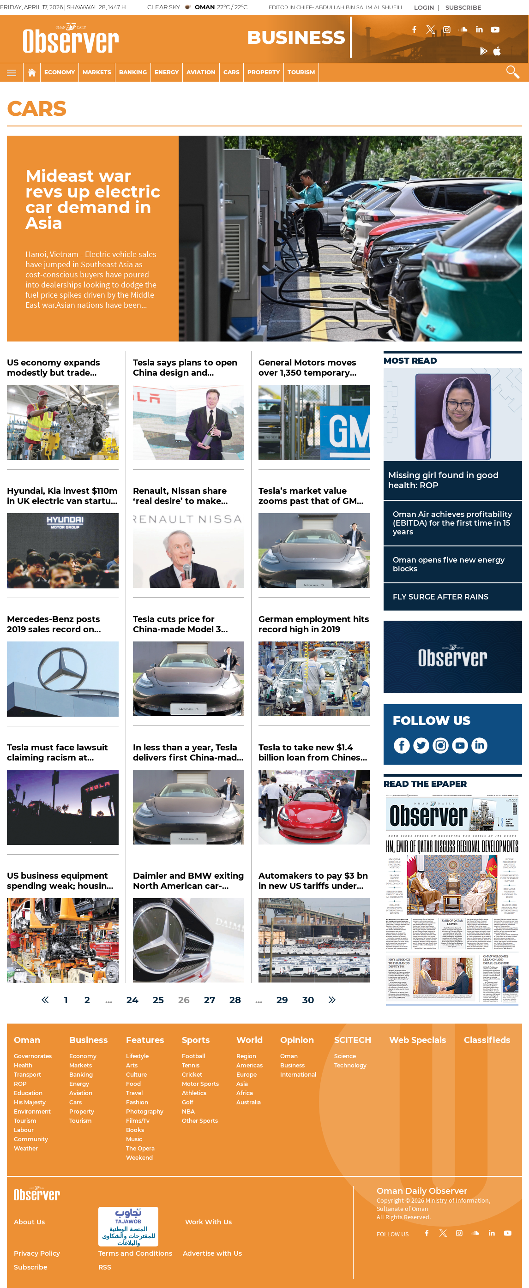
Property (263, 72)
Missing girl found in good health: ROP (443, 480)
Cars (231, 72)
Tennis (190, 1065)
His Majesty (30, 1102)
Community (31, 1139)
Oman (289, 1056)
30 (308, 1000)
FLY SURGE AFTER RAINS (440, 597)
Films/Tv (138, 1120)
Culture (136, 1074)
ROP (20, 1083)
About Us (29, 1222)
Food (133, 1083)
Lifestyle (137, 1056)
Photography (144, 1111)
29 (282, 1000)
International (298, 1074)
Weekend (139, 1157)
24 (132, 1000)
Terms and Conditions (135, 1253)
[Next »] (332, 1000)
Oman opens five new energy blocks (449, 564)
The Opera (140, 1148)
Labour (24, 1129)
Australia (248, 1102)
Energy (167, 72)
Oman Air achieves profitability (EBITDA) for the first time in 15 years (452, 523)
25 (158, 1000)
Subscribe (31, 1267)
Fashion (137, 1102)
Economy (59, 72)
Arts (132, 1065)
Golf (187, 1102)
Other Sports (200, 1120)
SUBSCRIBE (463, 7)
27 (209, 1000)
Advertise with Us (212, 1253)
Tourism (301, 72)
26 (184, 1000)
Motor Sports (200, 1083)
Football (193, 1056)
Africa (244, 1093)
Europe (246, 1074)
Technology (350, 1065)
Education (28, 1093)
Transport (27, 1074)
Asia (242, 1083)
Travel (134, 1093)
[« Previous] (45, 1000)
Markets (97, 72)
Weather (26, 1148)
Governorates (33, 1056)
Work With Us (208, 1222)
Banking (133, 72)
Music (134, 1139)
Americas (249, 1065)
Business (292, 1065)
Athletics (194, 1093)
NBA (188, 1111)
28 (235, 1000)
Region (246, 1056)
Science (345, 1056)
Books (135, 1129)
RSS (104, 1267)
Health (23, 1065)
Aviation (201, 72)
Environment (32, 1111)
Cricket (192, 1074)
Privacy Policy (37, 1253)
